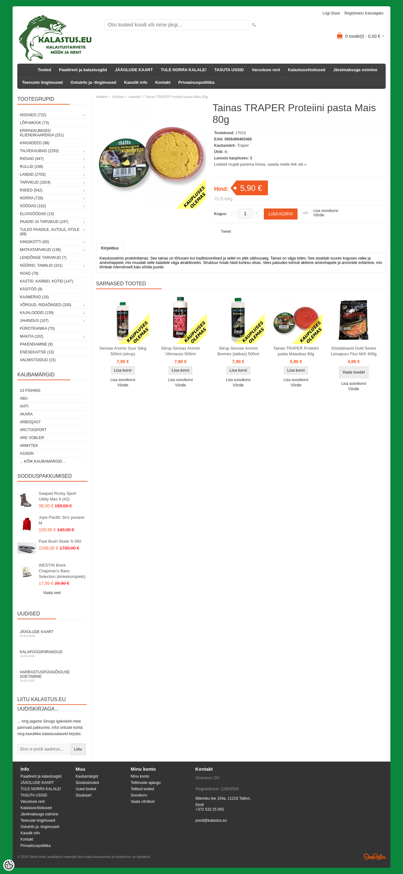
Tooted (44, 69)
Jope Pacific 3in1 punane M (61, 520)
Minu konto (140, 776)
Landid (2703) (33, 174)
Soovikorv (139, 795)
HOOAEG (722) (33, 115)
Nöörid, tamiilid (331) (41, 265)
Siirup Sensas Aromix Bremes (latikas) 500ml (238, 351)
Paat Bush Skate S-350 (60, 541)
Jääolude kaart (52, 633)
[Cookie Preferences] (8, 865)
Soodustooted (87, 782)
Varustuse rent (266, 69)
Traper (243, 145)
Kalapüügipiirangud (52, 654)
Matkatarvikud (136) (40, 250)
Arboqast (30, 422)
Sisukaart (83, 795)
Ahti (24, 406)
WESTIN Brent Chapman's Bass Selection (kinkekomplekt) (62, 571)
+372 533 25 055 (210, 809)
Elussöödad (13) (37, 214)
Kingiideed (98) (34, 143)
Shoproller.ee (375, 857)
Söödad (118, 97)
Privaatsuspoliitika (196, 82)
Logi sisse (331, 13)
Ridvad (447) (32, 159)
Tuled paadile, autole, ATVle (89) (49, 231)
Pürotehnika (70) (37, 328)
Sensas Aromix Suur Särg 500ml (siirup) (122, 351)
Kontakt (162, 82)
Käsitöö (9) (31, 289)
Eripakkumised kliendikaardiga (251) (42, 133)
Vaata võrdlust (143, 801)
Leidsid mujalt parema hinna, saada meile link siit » (260, 164)
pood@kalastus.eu (211, 820)
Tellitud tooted (142, 789)
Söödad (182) (33, 206)
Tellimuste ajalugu (146, 782)
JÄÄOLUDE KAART (134, 69)
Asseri (27, 453)
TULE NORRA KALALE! (183, 69)
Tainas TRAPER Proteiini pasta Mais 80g (176, 97)
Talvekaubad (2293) (39, 151)
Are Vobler (32, 438)
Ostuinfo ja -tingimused (93, 82)
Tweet (226, 231)
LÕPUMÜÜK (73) (34, 123)
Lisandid (134, 97)
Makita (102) (31, 336)
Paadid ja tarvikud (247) (44, 222)
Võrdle (318, 215)
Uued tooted (86, 789)
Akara (26, 414)
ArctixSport (33, 430)
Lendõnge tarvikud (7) (43, 257)
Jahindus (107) (34, 320)
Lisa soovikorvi (325, 211)
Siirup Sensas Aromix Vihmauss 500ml (180, 351)
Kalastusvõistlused (307, 69)
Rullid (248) (31, 166)
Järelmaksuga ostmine (355, 69)
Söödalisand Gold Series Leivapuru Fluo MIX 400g (354, 351)
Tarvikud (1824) (35, 182)
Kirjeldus (110, 248)
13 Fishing (30, 390)
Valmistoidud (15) (38, 360)
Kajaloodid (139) (37, 313)
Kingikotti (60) (34, 242)
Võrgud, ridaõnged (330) (45, 305)
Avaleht (102, 97)
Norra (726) (31, 198)
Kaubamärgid (87, 776)
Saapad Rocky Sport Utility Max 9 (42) (57, 496)
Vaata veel (52, 593)
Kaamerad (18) (34, 297)
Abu (24, 398)
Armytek (29, 445)
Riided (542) (31, 190)
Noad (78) (29, 273)
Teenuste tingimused (42, 82)
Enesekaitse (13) (37, 352)
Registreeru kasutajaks (363, 13)
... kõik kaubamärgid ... (43, 461)
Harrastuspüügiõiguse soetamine (52, 676)
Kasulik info (135, 82)
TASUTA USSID (229, 69)
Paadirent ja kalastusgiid (83, 69)
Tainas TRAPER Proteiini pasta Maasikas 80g (296, 351)
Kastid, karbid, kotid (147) (46, 281)
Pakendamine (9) (36, 344)
